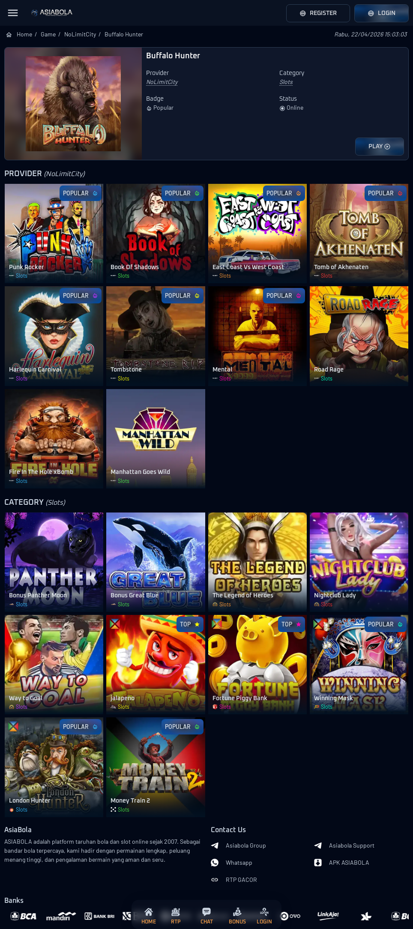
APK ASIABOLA (341, 862)
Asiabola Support (344, 845)
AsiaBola (18, 830)
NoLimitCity (80, 34)
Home (24, 34)
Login (381, 13)
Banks (14, 901)
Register (318, 13)
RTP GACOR (234, 879)
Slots (286, 81)
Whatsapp (231, 862)
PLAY (379, 146)
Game (48, 34)
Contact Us (228, 830)
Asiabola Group (238, 845)
